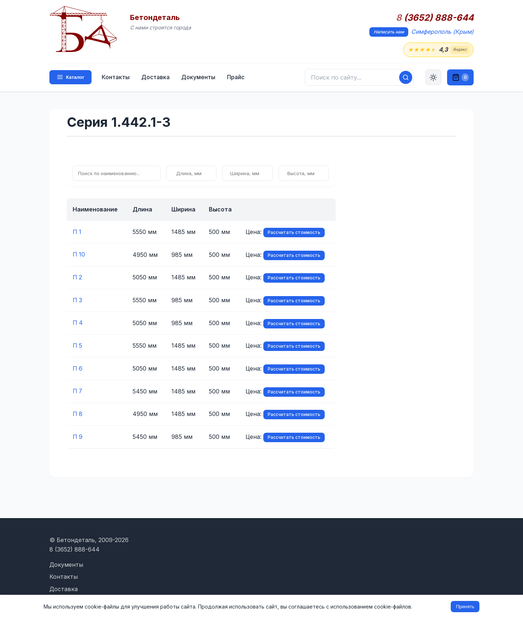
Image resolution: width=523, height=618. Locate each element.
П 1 (77, 231)
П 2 (77, 276)
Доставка (155, 77)
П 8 (78, 412)
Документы (198, 77)
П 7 (78, 389)
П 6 (78, 367)
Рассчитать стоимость (294, 232)
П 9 (78, 434)
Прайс (235, 77)
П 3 (77, 299)
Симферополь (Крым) (442, 31)
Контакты (116, 77)
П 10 (79, 254)
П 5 (77, 344)
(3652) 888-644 (435, 18)
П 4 (78, 322)
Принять (465, 606)
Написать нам (389, 32)
